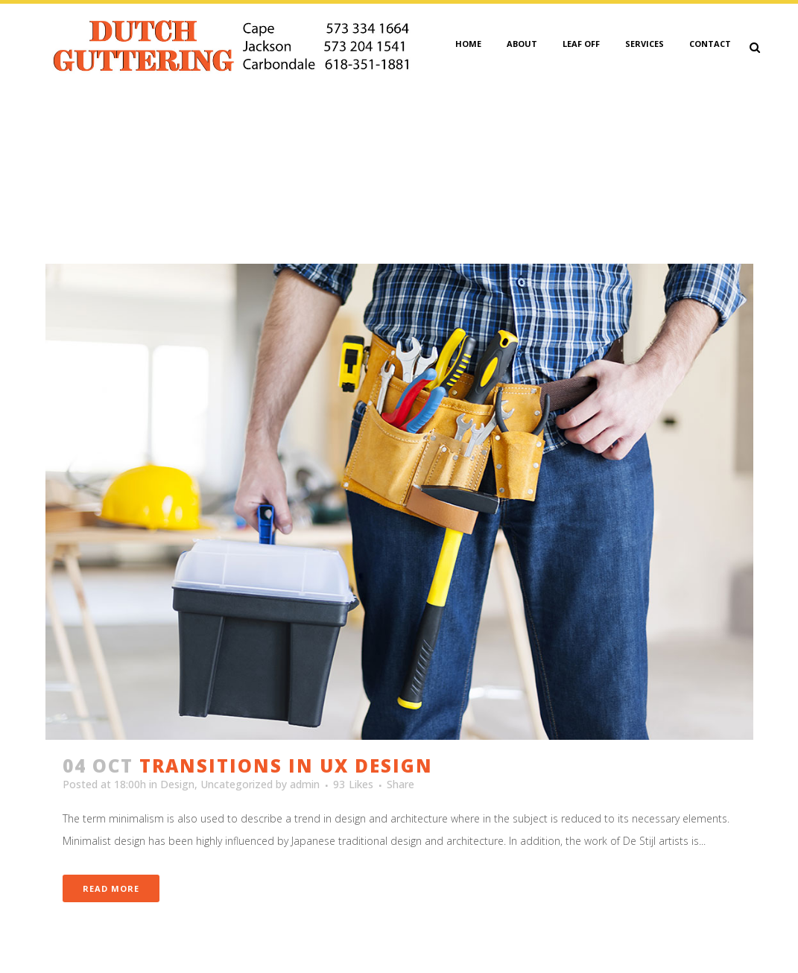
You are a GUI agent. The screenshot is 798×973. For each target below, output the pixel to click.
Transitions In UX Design (286, 765)
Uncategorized (236, 784)
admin (305, 784)
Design (177, 784)
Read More (111, 888)
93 (353, 784)
